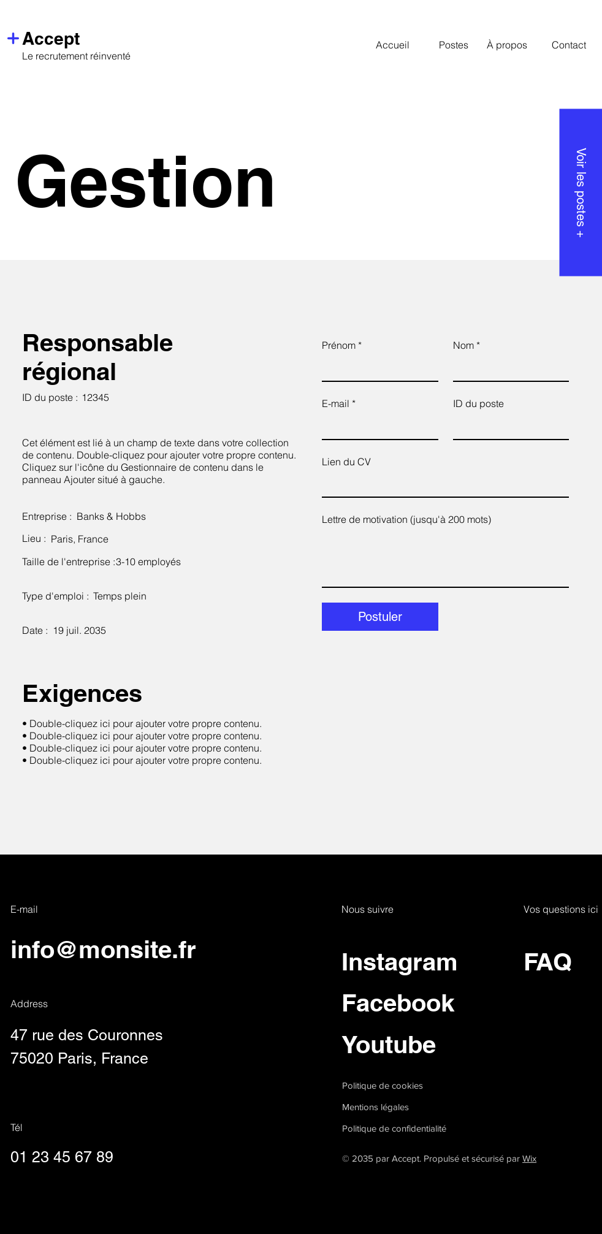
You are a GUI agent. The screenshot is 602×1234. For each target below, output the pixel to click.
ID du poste (478, 403)
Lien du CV (346, 461)
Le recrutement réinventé (76, 56)
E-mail (339, 403)
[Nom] (507, 368)
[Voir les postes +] (580, 192)
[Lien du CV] (442, 485)
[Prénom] (376, 368)
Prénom (342, 345)
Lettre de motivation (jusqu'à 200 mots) (406, 519)
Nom (466, 345)
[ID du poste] (507, 426)
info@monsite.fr (103, 949)
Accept (51, 38)
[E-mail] (376, 426)
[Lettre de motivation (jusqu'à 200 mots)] (445, 559)
